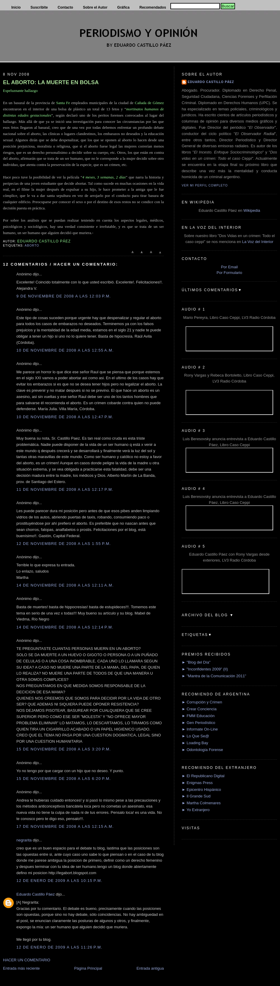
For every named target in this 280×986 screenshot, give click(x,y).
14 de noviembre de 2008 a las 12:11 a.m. (65, 585)
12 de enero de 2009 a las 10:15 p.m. (59, 880)
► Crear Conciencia (199, 709)
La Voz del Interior (257, 241)
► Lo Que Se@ (195, 736)
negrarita (24, 840)
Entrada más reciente (21, 968)
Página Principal (88, 968)
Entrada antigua (150, 968)
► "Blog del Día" (196, 662)
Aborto (32, 245)
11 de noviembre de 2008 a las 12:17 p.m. (64, 489)
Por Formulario (229, 272)
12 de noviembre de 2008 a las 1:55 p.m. (63, 543)
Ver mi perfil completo (205, 185)
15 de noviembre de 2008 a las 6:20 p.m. (63, 778)
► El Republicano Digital (203, 776)
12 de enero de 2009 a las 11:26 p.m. (59, 947)
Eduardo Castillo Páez (35, 894)
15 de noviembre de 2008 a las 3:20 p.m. (63, 749)
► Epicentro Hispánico (201, 789)
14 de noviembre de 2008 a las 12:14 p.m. (64, 627)
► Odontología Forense (202, 749)
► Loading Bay (195, 743)
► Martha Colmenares (201, 803)
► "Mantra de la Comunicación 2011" (214, 676)
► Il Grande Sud (196, 796)
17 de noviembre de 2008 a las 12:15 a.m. (65, 826)
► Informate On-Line (200, 729)
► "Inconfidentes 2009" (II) (205, 669)
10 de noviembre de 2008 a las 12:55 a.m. (65, 350)
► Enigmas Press (197, 782)
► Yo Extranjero (196, 810)
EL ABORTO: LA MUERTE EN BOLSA (51, 82)
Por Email (229, 267)
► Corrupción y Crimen (202, 702)
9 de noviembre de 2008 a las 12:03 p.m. (63, 296)
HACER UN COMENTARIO (26, 960)
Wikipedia (251, 210)
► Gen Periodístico (198, 722)
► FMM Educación (198, 716)
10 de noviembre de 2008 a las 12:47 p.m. (64, 417)
